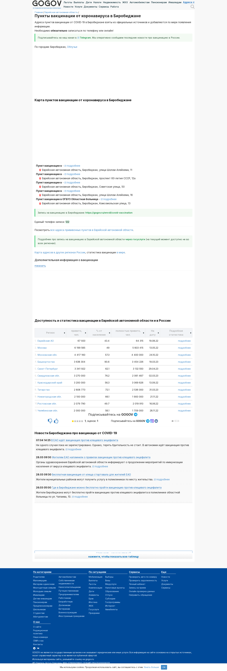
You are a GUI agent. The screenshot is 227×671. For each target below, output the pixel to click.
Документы (90, 6)
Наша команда (40, 637)
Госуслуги (94, 609)
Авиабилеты (111, 609)
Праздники (94, 613)
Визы (107, 580)
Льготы (68, 2)
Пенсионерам (159, 2)
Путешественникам (68, 590)
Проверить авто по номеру (143, 577)
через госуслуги (135, 239)
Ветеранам (64, 609)
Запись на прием (137, 587)
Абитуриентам (40, 616)
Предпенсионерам (42, 606)
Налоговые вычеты (115, 587)
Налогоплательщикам (70, 587)
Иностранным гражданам (71, 616)
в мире (121, 252)
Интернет (110, 606)
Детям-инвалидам (42, 598)
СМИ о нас (38, 640)
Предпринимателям (69, 594)
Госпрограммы (112, 602)
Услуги (78, 6)
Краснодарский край (49, 382)
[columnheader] (50, 332)
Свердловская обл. (48, 375)
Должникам (64, 605)
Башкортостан (46, 361)
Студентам (38, 613)
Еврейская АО (45, 340)
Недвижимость (112, 2)
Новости (68, 6)
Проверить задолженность (143, 580)
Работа (114, 6)
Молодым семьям (42, 591)
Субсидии (110, 598)
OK (164, 667)
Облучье (72, 46)
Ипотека (93, 602)
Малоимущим (40, 580)
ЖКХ (125, 2)
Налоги (97, 2)
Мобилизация (95, 577)
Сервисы (104, 6)
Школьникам (39, 609)
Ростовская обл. (46, 403)
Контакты (38, 644)
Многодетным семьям (44, 587)
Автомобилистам (140, 2)
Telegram (85, 37)
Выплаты (79, 2)
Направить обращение (140, 595)
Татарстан (43, 389)
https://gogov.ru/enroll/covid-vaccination (108, 212)
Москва (41, 347)
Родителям (39, 577)
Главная (39, 12)
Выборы (109, 577)
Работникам (65, 598)
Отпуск (108, 595)
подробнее (73, 165)
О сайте (37, 627)
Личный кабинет (137, 584)
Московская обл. (47, 354)
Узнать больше (151, 667)
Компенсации (95, 587)
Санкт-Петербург (47, 368)
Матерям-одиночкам (43, 584)
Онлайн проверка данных (142, 591)
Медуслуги (110, 584)
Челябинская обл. (47, 410)
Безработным (66, 601)
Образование (112, 591)
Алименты (94, 595)
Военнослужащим (68, 612)
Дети (89, 2)
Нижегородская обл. (49, 396)
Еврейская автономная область (61, 12)
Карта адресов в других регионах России (60, 252)
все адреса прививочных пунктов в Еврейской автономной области (91, 230)
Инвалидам (175, 2)
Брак (91, 598)
